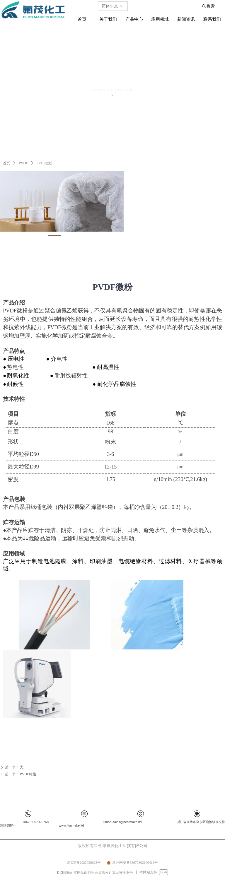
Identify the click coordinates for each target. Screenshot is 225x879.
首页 (6, 163)
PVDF (23, 163)
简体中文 (110, 6)
